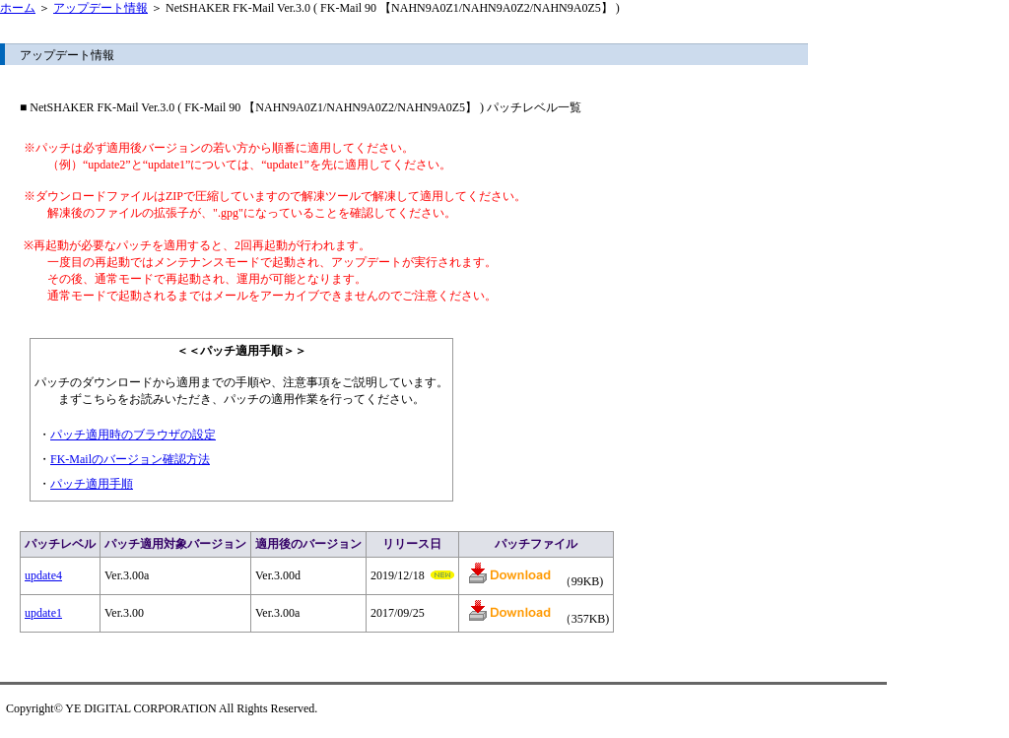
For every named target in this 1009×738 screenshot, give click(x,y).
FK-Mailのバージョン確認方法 (130, 459)
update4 (43, 575)
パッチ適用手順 (91, 484)
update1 (43, 613)
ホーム (17, 8)
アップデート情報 (100, 8)
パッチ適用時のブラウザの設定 (133, 434)
